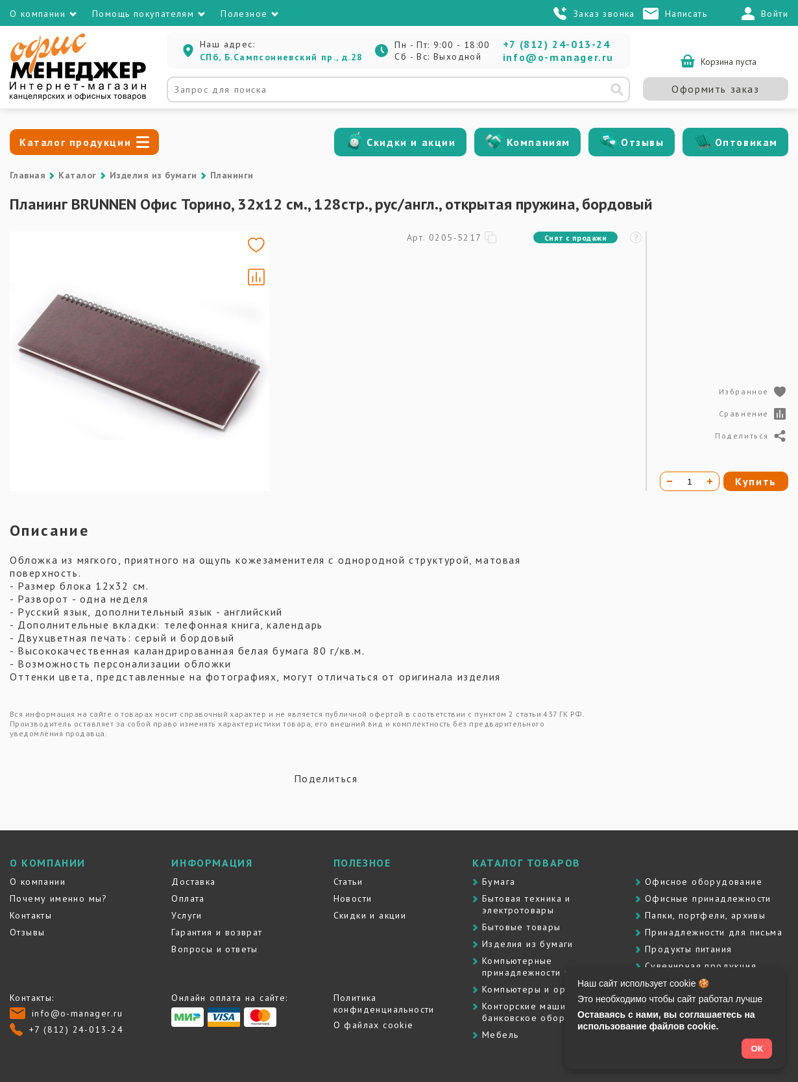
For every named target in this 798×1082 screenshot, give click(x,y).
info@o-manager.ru (558, 57)
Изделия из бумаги (153, 175)
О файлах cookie (373, 1025)
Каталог (77, 175)
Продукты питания (688, 949)
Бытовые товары (521, 927)
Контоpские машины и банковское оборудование (546, 1012)
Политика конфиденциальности (384, 1003)
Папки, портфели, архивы (705, 915)
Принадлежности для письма (713, 932)
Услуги (186, 915)
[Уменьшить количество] (669, 481)
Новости (352, 898)
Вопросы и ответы (214, 949)
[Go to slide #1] (47, 361)
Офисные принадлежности (708, 898)
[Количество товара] (689, 481)
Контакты (31, 915)
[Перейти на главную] (78, 97)
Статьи (348, 881)
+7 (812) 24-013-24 (557, 44)
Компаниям (538, 142)
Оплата (187, 898)
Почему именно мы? (59, 898)
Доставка (193, 881)
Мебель (500, 1034)
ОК (757, 1048)
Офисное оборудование (703, 881)
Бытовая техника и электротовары (526, 904)
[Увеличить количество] (709, 481)
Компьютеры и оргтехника (544, 989)
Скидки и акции (411, 142)
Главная (27, 175)
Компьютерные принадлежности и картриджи (553, 966)
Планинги (232, 175)
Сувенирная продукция (700, 966)
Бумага (498, 881)
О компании (38, 881)
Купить (756, 481)
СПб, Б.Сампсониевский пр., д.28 (281, 57)
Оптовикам (746, 142)
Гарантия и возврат (216, 932)
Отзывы (642, 142)
